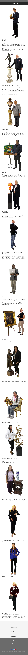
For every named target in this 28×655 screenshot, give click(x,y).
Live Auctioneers (14, 627)
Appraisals (14, 643)
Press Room (14, 644)
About (14, 640)
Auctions (14, 641)
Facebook (11, 649)
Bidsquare (14, 623)
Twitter (13, 649)
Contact (14, 645)
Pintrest (15, 649)
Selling (14, 642)
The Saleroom (14, 636)
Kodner (14, 3)
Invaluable (14, 632)
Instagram (14, 649)
